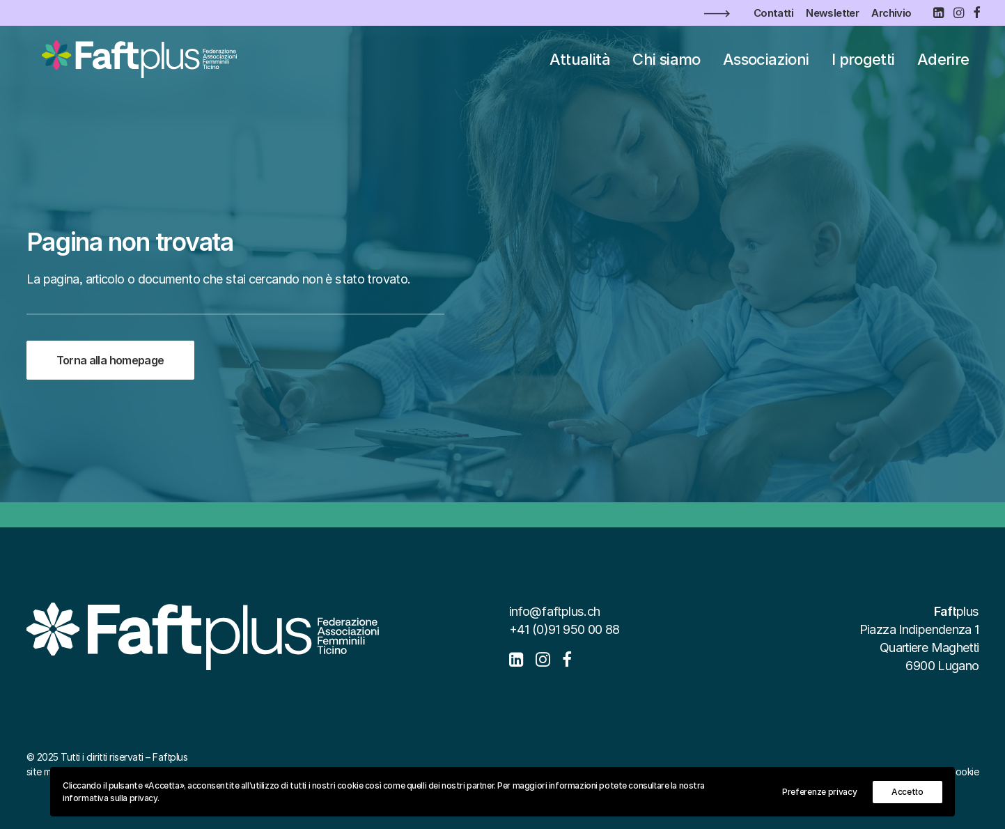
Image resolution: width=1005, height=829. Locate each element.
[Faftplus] (135, 65)
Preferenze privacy (819, 792)
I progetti (863, 65)
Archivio (891, 13)
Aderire (943, 65)
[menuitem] (773, 13)
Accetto (907, 792)
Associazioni (766, 65)
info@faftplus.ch (554, 611)
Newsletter (832, 13)
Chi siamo (666, 65)
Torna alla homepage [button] (110, 360)
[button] (938, 12)
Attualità (580, 65)
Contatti (773, 13)
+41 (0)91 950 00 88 (564, 629)
